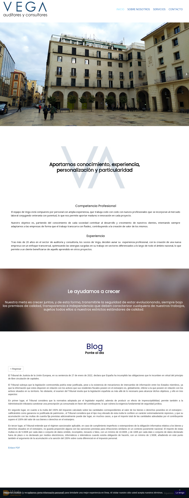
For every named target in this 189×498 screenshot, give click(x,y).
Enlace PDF (14, 447)
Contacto (176, 9)
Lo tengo (180, 492)
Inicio (120, 9)
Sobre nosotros (138, 9)
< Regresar (15, 369)
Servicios (159, 9)
